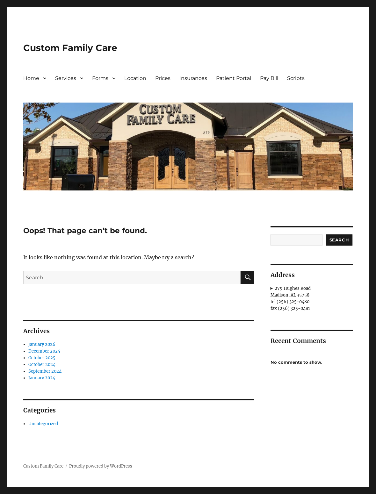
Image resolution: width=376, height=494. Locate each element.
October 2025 (41, 358)
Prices (162, 78)
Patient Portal (233, 78)
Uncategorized (43, 423)
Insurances (193, 78)
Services (65, 78)
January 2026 (41, 344)
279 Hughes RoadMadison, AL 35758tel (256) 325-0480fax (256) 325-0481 (291, 298)
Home (31, 78)
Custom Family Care (70, 47)
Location (135, 78)
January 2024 (41, 378)
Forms (100, 78)
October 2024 (41, 364)
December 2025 (44, 351)
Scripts (296, 78)
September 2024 (44, 371)
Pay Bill (269, 78)
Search (339, 239)
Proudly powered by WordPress (100, 466)
